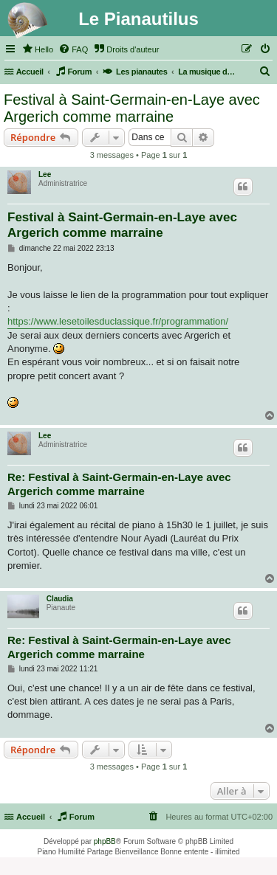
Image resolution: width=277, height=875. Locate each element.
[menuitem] (37, 49)
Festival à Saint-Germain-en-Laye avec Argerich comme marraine (132, 108)
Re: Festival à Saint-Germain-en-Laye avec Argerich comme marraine (119, 484)
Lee (44, 174)
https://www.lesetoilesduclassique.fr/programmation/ (117, 321)
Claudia (60, 599)
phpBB (105, 841)
